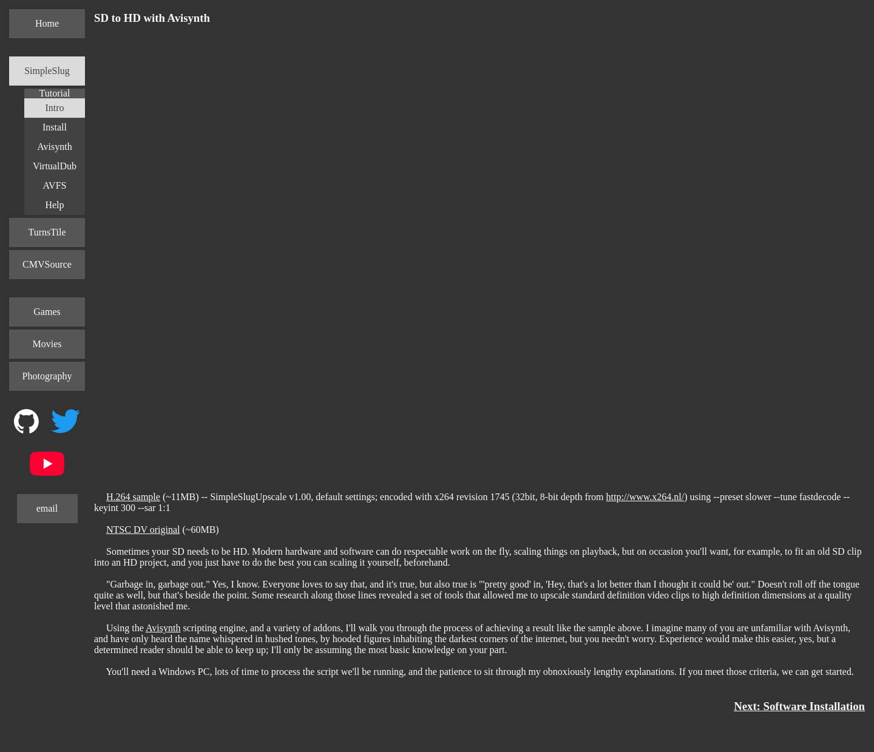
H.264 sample (133, 497)
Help (54, 205)
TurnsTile (47, 232)
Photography (47, 376)
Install (54, 127)
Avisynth (54, 146)
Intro (54, 108)
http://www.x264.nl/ (645, 497)
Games (46, 312)
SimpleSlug (47, 71)
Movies (47, 344)
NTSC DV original (143, 529)
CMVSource (47, 264)
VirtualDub (54, 166)
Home (47, 23)
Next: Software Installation (799, 706)
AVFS (55, 185)
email (47, 508)
